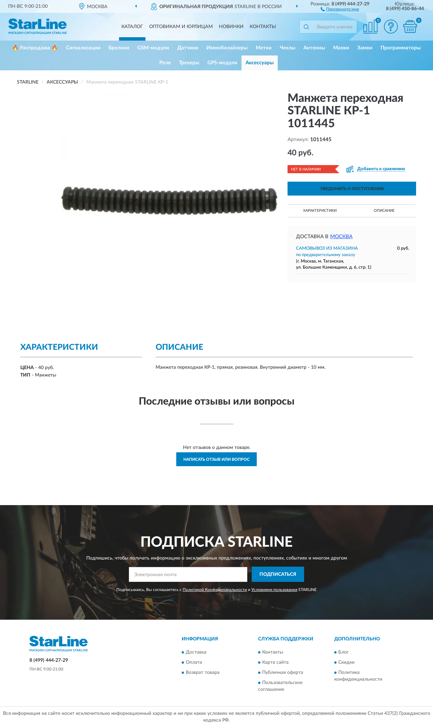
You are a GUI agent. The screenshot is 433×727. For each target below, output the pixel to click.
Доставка (196, 652)
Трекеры (189, 62)
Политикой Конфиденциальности (215, 590)
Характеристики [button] (320, 210)
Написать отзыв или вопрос (216, 459)
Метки (264, 47)
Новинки (231, 26)
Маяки (341, 47)
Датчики (187, 47)
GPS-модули (222, 62)
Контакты (263, 26)
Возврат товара (203, 672)
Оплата (194, 662)
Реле (165, 62)
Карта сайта (275, 662)
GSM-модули (153, 47)
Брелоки (119, 47)
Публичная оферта (282, 672)
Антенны (314, 47)
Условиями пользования (274, 590)
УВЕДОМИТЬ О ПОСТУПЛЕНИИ (352, 189)
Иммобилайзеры (227, 47)
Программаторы (401, 47)
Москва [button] (341, 236)
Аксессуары (260, 62)
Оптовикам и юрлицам (181, 26)
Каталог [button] (132, 26)
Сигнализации (83, 47)
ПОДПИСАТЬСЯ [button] (277, 574)
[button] (340, 9)
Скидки (346, 662)
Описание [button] (384, 210)
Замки (364, 47)
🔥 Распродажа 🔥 (35, 47)
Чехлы (287, 47)
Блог (343, 652)
